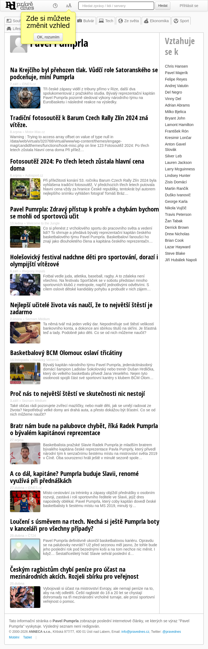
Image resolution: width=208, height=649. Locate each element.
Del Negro (173, 92)
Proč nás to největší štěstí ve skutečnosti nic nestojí (77, 393)
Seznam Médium (37, 319)
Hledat (162, 6)
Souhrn (15, 21)
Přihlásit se (189, 6)
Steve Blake (175, 253)
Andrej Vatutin (176, 86)
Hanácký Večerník (45, 360)
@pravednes (171, 632)
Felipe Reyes (176, 79)
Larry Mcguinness (180, 169)
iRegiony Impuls (33, 271)
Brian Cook (174, 240)
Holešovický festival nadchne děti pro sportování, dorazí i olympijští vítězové (84, 260)
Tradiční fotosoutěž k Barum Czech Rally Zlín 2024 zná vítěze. (79, 121)
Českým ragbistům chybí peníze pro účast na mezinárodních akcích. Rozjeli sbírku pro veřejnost (74, 573)
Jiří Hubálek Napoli (181, 260)
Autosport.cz (34, 175)
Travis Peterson (178, 214)
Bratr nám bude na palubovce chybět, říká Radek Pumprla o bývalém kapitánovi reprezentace (84, 429)
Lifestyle (16, 28)
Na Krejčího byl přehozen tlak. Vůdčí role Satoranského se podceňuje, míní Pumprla (84, 73)
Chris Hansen (176, 66)
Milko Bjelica (175, 112)
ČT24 (32, 536)
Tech (106, 21)
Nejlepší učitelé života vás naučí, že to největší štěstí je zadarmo (81, 308)
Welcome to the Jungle (43, 223)
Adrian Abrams (177, 105)
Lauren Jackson (178, 162)
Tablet (27, 637)
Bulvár (85, 21)
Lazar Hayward (177, 247)
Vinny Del (173, 99)
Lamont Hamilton (179, 124)
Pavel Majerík (176, 73)
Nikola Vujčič (176, 208)
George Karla (176, 201)
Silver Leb (173, 156)
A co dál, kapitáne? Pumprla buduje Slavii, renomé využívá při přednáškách (74, 477)
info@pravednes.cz (135, 632)
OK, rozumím (48, 37)
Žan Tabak (174, 221)
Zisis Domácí (176, 182)
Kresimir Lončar (178, 137)
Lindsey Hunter (177, 175)
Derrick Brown (177, 227)
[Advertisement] (181, 345)
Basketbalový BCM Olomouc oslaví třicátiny (66, 352)
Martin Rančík (176, 188)
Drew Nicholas (177, 234)
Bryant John (175, 118)
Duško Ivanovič (178, 195)
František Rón (176, 131)
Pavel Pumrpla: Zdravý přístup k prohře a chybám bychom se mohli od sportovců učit (84, 212)
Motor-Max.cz (35, 132)
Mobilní (14, 637)
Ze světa (128, 21)
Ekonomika (156, 21)
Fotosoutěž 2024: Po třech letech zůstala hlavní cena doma (77, 165)
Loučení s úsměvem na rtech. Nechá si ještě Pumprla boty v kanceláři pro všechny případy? (84, 525)
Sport (181, 21)
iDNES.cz (29, 84)
